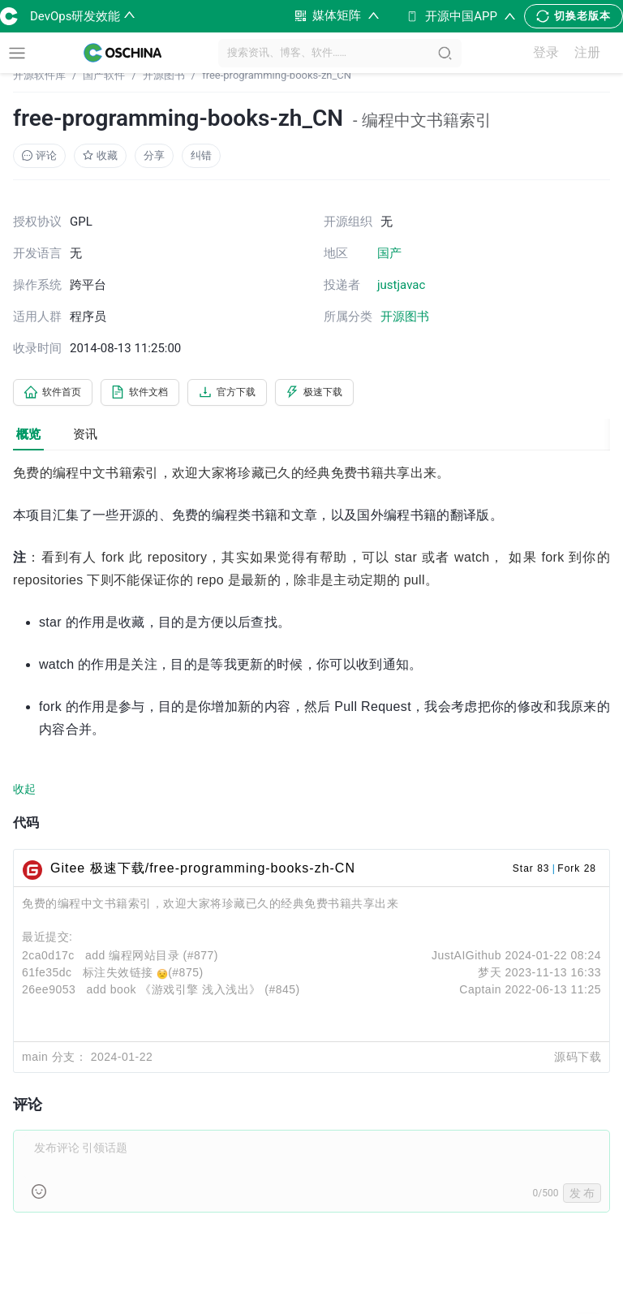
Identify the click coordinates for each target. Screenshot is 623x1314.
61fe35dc (47, 975)
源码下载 (577, 1059)
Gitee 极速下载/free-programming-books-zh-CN (202, 871)
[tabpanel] (311, 849)
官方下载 (256, 393)
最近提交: (47, 939)
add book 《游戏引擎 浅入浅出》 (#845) (192, 992)
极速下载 (355, 393)
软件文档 (157, 393)
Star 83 (531, 871)
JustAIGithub (466, 958)
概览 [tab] (28, 436)
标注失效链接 (120, 975)
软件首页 (58, 393)
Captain (480, 992)
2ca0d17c (48, 958)
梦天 (489, 975)
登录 (554, 53)
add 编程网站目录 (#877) (151, 958)
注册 (595, 53)
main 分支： (54, 1059)
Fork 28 (576, 871)
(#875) (185, 975)
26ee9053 (48, 992)
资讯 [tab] (85, 436)
